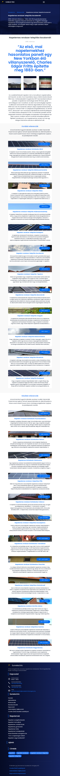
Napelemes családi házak (16, 724)
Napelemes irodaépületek (16, 731)
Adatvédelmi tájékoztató (16, 709)
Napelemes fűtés (13, 729)
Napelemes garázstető (15, 727)
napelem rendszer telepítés (39, 753)
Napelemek (15, 716)
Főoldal (10, 698)
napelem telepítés (15, 756)
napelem (12, 753)
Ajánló (11, 742)
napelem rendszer (22, 753)
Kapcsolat (11, 707)
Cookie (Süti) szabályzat (17, 768)
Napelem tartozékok (14, 722)
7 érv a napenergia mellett (16, 736)
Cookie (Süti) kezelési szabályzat (18, 711)
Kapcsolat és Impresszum (17, 773)
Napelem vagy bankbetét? (16, 738)
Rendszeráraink (13, 705)
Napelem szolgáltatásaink (16, 720)
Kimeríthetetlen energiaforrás (17, 733)
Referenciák (12, 702)
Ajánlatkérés (12, 700)
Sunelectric (15, 694)
